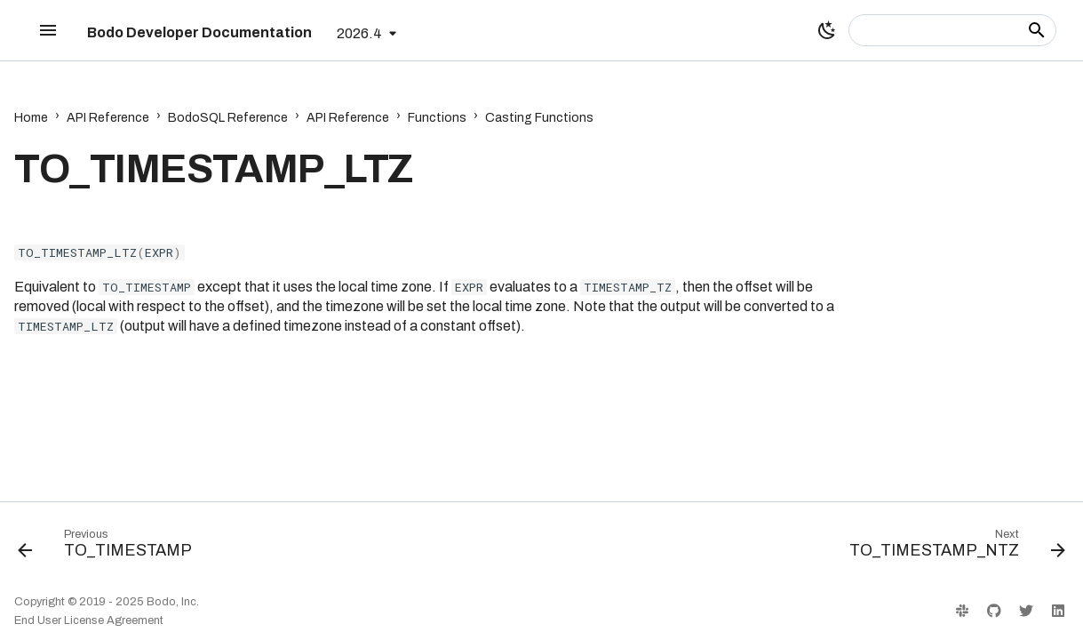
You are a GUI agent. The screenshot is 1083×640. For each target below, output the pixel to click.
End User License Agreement (88, 620)
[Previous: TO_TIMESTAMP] (110, 548)
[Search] (952, 30)
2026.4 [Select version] (359, 33)
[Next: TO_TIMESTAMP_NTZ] (952, 548)
